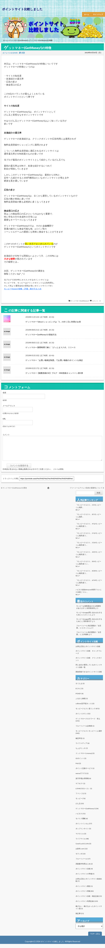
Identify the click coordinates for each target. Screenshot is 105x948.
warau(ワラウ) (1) (82, 777)
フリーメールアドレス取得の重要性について (86, 492)
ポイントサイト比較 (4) (84, 873)
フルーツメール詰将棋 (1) (85, 730)
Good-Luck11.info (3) (83, 848)
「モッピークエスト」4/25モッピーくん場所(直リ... (89, 557)
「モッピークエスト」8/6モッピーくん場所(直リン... (88, 566)
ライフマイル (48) (82, 843)
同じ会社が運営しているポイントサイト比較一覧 (89, 670)
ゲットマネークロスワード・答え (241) (88, 724)
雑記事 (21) (80, 917)
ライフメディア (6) (82, 747)
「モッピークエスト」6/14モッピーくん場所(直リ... (89, 585)
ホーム (86, 14)
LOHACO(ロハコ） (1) (84, 793)
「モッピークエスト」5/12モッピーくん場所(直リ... (89, 538)
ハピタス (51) (80, 818)
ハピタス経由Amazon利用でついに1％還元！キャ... (88, 595)
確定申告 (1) (80, 742)
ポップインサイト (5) (83, 833)
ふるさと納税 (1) (82, 703)
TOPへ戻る (95, 938)
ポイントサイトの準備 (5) (85, 878)
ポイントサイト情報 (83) (85, 895)
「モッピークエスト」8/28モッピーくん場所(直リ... (89, 576)
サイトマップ (98, 14)
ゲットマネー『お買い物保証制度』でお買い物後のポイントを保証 (54, 360)
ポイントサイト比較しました (22, 9)
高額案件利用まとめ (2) (84, 868)
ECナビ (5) (79, 693)
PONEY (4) (79, 698)
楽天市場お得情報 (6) (83, 782)
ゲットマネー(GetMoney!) (18, 40)
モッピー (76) (80, 803)
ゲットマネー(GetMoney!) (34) (87, 813)
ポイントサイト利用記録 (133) (87, 905)
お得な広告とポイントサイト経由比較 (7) (89, 884)
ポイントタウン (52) (83, 718)
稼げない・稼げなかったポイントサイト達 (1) (89, 911)
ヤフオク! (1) (80, 787)
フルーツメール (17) (83, 863)
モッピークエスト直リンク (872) (88, 713)
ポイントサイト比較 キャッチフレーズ (89, 656)
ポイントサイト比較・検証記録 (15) (89, 900)
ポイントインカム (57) (84, 828)
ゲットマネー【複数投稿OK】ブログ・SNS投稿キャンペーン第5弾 (54, 373)
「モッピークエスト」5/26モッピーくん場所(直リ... (89, 548)
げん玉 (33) (80, 808)
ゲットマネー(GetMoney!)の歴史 (14, 492)
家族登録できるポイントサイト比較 (89, 676)
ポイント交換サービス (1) (85, 772)
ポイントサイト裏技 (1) (84, 890)
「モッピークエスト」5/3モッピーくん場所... (88, 510)
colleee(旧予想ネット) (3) (85, 708)
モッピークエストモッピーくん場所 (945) (89, 736)
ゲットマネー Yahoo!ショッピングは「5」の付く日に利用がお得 (53, 322)
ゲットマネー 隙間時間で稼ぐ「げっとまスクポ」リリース (50, 347)
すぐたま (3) (80, 688)
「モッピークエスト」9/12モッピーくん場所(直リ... (89, 529)
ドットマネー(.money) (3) (85, 757)
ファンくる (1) (81, 797)
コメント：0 (96, 301)
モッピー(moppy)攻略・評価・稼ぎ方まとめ (22, 289)
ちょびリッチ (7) (82, 752)
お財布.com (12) (82, 853)
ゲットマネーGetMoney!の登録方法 (40, 334)
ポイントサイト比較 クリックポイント (89, 663)
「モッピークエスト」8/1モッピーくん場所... (88, 519)
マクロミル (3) (81, 838)
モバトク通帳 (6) (82, 823)
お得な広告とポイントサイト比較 (88, 650)
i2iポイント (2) (81, 762)
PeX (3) (78, 767)
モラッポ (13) (80, 858)
